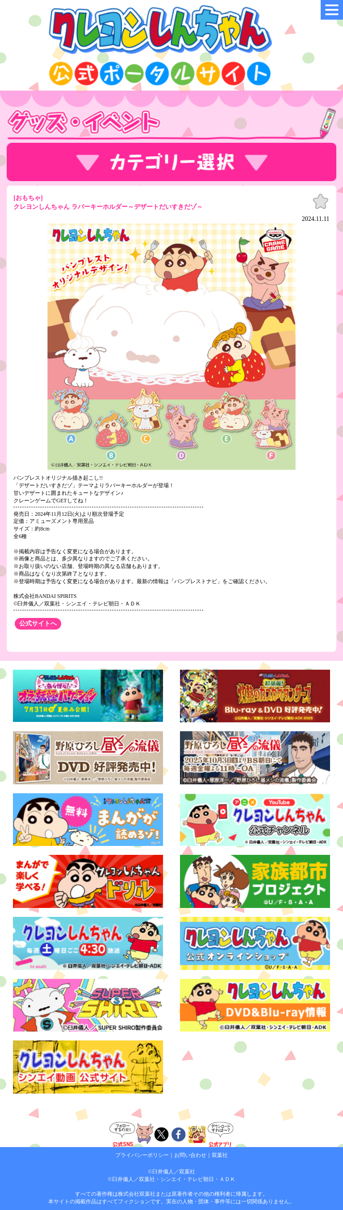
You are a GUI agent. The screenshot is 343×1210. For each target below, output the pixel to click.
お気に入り (320, 201)
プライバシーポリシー (142, 1155)
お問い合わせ (190, 1155)
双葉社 (220, 1155)
